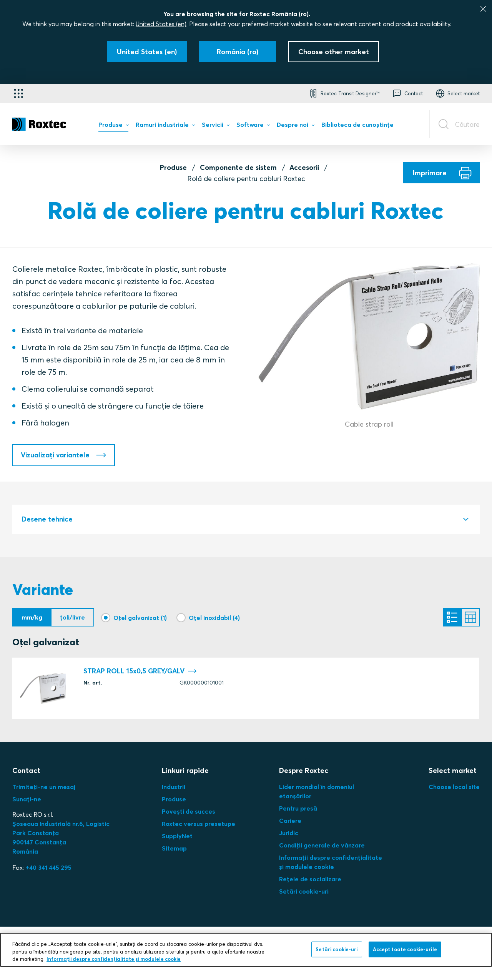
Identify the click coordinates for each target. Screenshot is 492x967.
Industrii (173, 787)
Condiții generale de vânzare (322, 845)
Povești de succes (188, 811)
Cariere (290, 820)
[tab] (246, 519)
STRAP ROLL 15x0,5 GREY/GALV (140, 671)
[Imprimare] (441, 172)
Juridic (288, 833)
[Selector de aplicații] (18, 93)
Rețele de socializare (310, 879)
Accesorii (304, 167)
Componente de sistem (238, 167)
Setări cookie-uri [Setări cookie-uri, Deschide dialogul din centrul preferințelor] (336, 949)
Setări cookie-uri (304, 891)
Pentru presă (298, 808)
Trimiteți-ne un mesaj (43, 787)
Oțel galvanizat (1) (140, 617)
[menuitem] (113, 126)
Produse (173, 167)
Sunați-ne (26, 799)
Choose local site (454, 787)
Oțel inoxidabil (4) (214, 617)
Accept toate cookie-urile (405, 949)
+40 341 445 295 (48, 867)
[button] (344, 93)
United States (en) (161, 24)
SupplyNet (177, 836)
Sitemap (174, 848)
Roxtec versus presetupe (198, 823)
